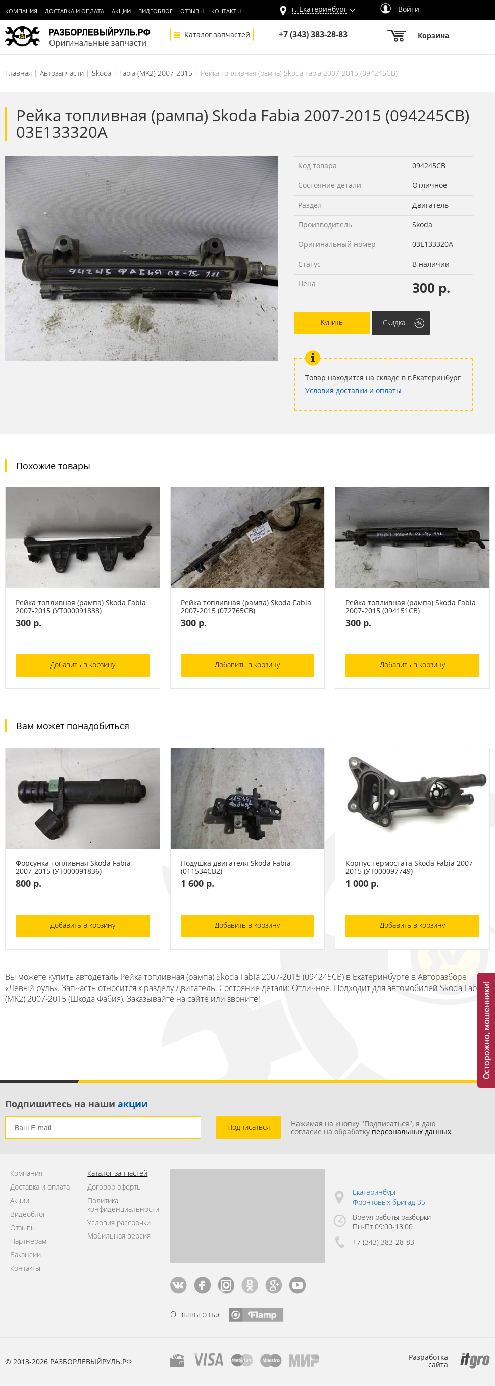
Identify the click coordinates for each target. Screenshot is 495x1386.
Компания (21, 11)
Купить (332, 322)
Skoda (101, 73)
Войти (399, 9)
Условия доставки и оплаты (353, 390)
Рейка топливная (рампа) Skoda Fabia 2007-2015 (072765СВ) (246, 607)
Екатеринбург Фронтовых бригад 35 (389, 1197)
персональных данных (411, 1131)
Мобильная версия (119, 1236)
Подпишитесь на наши (76, 1104)
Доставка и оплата (74, 11)
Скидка (394, 322)
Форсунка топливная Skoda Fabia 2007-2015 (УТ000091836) (73, 867)
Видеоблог (155, 11)
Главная (18, 73)
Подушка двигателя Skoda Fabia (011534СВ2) (236, 867)
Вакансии (25, 1255)
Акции (121, 11)
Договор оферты (114, 1187)
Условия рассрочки (119, 1223)
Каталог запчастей (217, 34)
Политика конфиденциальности (121, 1205)
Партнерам (28, 1241)
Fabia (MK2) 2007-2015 (155, 73)
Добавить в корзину (82, 664)
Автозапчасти (62, 73)
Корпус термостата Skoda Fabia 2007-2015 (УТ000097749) (410, 867)
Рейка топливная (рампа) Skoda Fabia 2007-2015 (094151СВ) (410, 607)
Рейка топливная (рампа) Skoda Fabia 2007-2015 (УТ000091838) (81, 607)
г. (319, 9)
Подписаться (248, 1127)
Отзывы (192, 11)
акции (133, 1104)
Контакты (226, 11)
